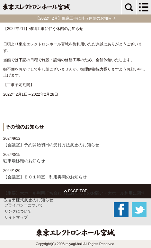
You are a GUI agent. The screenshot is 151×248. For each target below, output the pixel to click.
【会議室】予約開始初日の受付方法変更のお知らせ (51, 144)
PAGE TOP (75, 191)
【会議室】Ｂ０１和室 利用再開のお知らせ (45, 177)
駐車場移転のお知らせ (24, 160)
